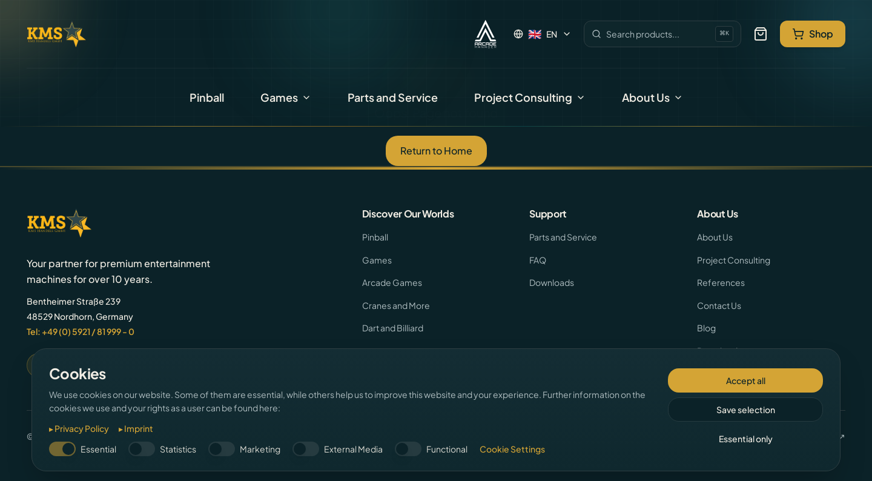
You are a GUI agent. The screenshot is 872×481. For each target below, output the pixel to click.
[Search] (662, 34)
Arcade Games (392, 282)
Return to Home (436, 150)
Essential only (746, 438)
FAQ (537, 259)
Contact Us (719, 305)
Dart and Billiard (392, 327)
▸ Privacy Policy (79, 428)
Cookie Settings (512, 448)
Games (285, 97)
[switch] (62, 449)
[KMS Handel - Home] (56, 34)
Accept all (745, 380)
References (721, 282)
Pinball (207, 97)
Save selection (745, 409)
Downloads (551, 282)
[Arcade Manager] (485, 34)
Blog (706, 327)
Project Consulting (530, 97)
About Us (652, 97)
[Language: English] (542, 34)
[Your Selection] (760, 33)
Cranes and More (396, 305)
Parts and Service (393, 97)
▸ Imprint (136, 428)
